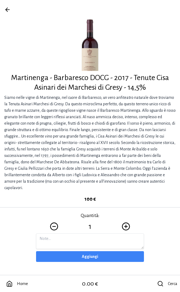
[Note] (90, 241)
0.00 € (90, 283)
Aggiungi (90, 256)
